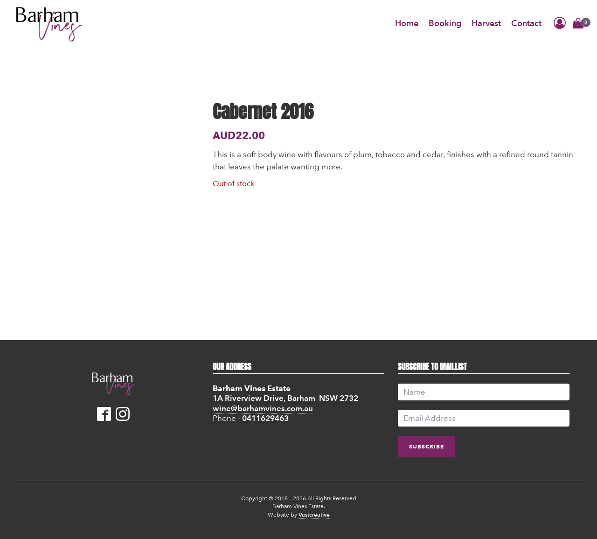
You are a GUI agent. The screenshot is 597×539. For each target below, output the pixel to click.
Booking (445, 23)
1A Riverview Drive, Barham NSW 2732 (285, 398)
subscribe (426, 446)
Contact (526, 23)
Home (406, 23)
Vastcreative (314, 514)
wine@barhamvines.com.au (263, 408)
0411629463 (265, 418)
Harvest (486, 23)
